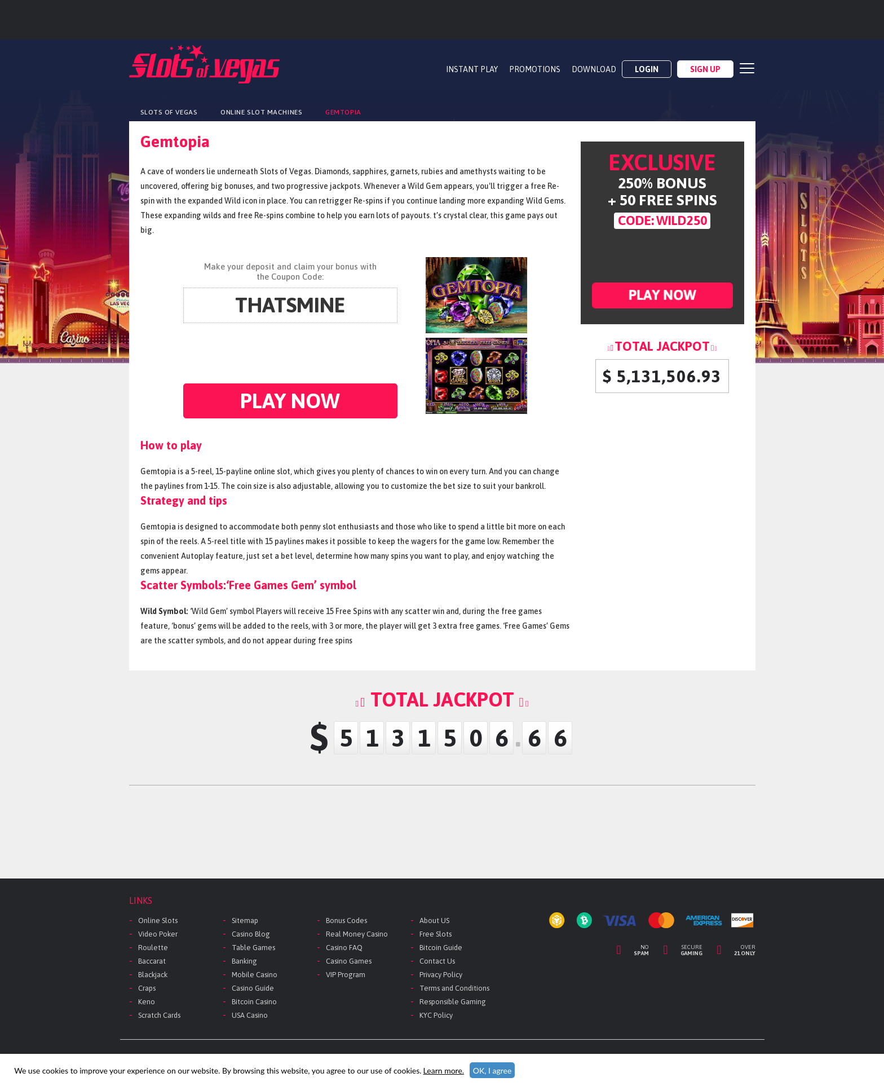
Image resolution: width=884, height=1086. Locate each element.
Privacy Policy (440, 974)
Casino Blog (251, 934)
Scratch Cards (159, 1015)
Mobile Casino (254, 974)
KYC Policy (436, 1015)
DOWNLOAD (594, 69)
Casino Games (349, 961)
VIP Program (345, 974)
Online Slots (158, 920)
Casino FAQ (344, 947)
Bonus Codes (346, 920)
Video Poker (158, 934)
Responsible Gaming (452, 1001)
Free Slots (435, 934)
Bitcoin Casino (254, 1001)
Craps (147, 988)
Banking (244, 961)
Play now (290, 401)
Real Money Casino (357, 934)
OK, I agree (492, 1070)
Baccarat (152, 961)
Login (646, 69)
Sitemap (245, 920)
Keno (146, 1001)
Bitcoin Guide (440, 947)
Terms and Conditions (454, 988)
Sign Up (705, 69)
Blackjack (152, 974)
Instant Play (472, 69)
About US (434, 920)
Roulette (153, 947)
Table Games (253, 947)
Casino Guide (253, 988)
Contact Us (437, 961)
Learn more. (443, 1070)
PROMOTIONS (534, 69)
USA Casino (250, 1015)
